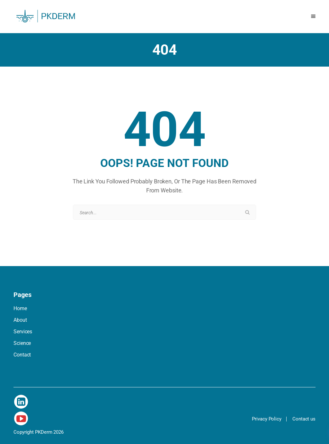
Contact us (304, 419)
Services (22, 331)
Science (22, 343)
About (20, 320)
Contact (22, 355)
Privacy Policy (266, 419)
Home (20, 308)
